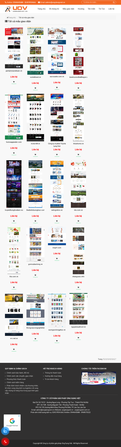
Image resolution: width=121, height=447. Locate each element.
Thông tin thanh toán (53, 373)
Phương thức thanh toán (16, 379)
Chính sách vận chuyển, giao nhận (20, 376)
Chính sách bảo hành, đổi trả (18, 373)
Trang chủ (41, 9)
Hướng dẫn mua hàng (53, 376)
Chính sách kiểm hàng (15, 382)
